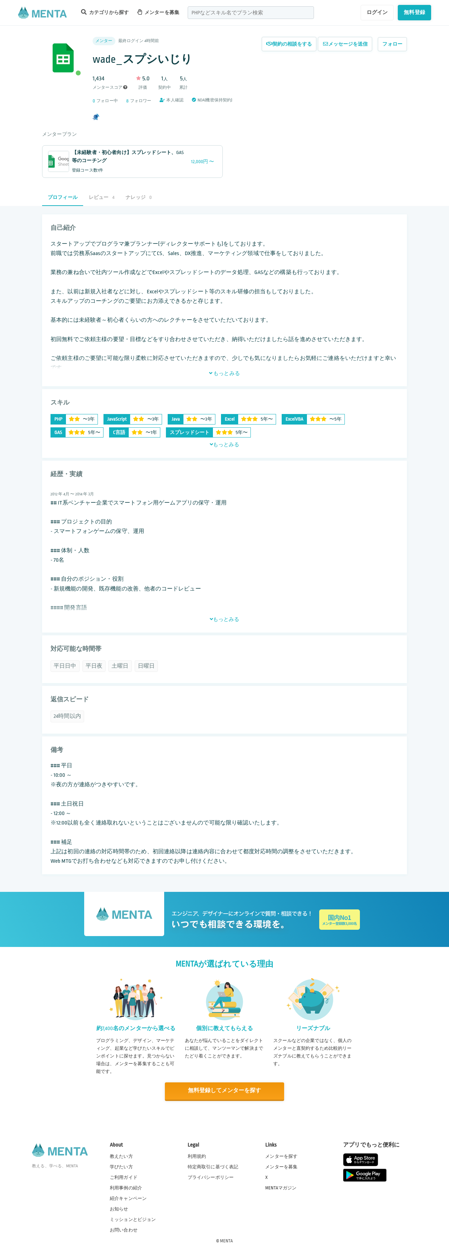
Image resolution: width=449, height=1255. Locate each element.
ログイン (377, 12)
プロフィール (63, 197)
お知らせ (119, 1209)
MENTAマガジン (280, 1187)
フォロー (392, 44)
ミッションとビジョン (133, 1219)
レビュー (101, 197)
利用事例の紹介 (126, 1187)
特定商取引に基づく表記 (213, 1166)
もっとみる (224, 373)
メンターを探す (281, 1156)
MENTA (226, 1240)
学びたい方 (121, 1166)
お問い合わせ (124, 1230)
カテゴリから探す (105, 12)
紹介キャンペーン (128, 1198)
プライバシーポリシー (211, 1177)
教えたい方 (121, 1156)
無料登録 (414, 12)
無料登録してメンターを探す (224, 1091)
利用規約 (197, 1156)
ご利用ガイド (124, 1177)
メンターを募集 (158, 12)
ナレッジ (139, 197)
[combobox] (251, 12)
